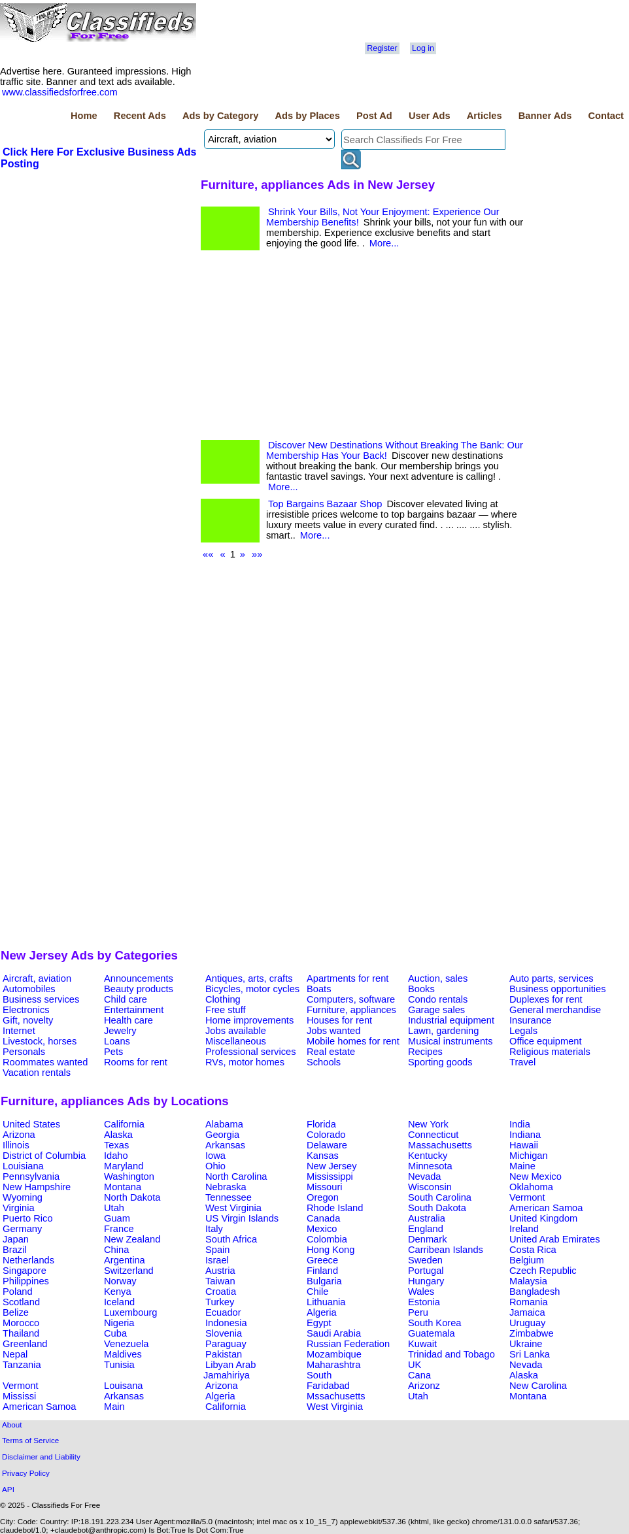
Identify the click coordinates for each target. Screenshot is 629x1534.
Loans (117, 1041)
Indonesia (226, 1323)
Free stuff (225, 1010)
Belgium (526, 1260)
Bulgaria (324, 1281)
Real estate (331, 1051)
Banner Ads (545, 115)
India (519, 1124)
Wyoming (22, 1197)
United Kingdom (543, 1218)
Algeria (322, 1312)
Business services (41, 999)
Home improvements (249, 1020)
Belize (16, 1312)
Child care (125, 999)
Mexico (322, 1229)
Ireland (524, 1229)
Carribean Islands (445, 1249)
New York (428, 1124)
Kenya (117, 1291)
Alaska (118, 1134)
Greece (322, 1260)
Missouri (325, 1187)
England (425, 1229)
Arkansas (225, 1145)
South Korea (434, 1323)
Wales (421, 1291)
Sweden (425, 1260)
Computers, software (351, 999)
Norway (120, 1281)
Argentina (124, 1260)
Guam (117, 1218)
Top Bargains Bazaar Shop (325, 504)
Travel (522, 1062)
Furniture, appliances (351, 1010)
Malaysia (528, 1281)
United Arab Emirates (554, 1239)
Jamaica (527, 1312)
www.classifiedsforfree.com (60, 92)
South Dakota (437, 1208)
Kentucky (427, 1155)
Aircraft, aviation (37, 978)
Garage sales (436, 1010)
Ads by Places (307, 115)
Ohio (215, 1166)
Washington (129, 1176)
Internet (19, 1030)
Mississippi (330, 1176)
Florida (321, 1124)
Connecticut (433, 1134)
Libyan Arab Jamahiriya (229, 1369)
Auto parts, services (551, 978)
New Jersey (332, 1166)
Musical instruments (450, 1041)
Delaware (327, 1145)
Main (114, 1406)
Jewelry (120, 1030)
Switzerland (129, 1270)
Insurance (530, 1020)
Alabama (224, 1124)
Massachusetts (440, 1145)
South (319, 1375)
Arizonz (424, 1385)
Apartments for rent (347, 978)
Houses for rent (339, 1020)
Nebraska (225, 1187)
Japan (16, 1239)
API (8, 1489)
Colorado (326, 1134)
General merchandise (555, 1010)
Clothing (223, 999)
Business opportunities (557, 989)
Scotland (21, 1302)
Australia (426, 1218)
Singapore (24, 1270)
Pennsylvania (31, 1176)
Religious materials (549, 1051)
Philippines (26, 1281)
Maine (522, 1166)
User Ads (429, 115)
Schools (324, 1062)
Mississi (19, 1396)
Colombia (327, 1239)
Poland (18, 1291)
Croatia (220, 1291)
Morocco (21, 1323)
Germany (22, 1229)
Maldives (123, 1354)
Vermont (527, 1197)
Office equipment (545, 1041)
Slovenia (223, 1333)
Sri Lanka (529, 1354)
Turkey (219, 1302)
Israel (217, 1260)
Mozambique (334, 1354)
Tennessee (228, 1197)
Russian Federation (348, 1344)
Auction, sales (438, 978)
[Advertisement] (99, 268)
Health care (128, 1020)
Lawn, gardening (443, 1030)
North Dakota (132, 1197)
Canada (323, 1218)
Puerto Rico (28, 1218)
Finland (322, 1270)
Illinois (16, 1145)
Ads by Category (220, 115)
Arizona (19, 1134)
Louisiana (23, 1166)
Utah (114, 1208)
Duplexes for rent (546, 999)
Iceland (119, 1302)
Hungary (426, 1281)
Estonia (424, 1302)
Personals (24, 1051)
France (119, 1229)
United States (31, 1124)
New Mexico (535, 1176)
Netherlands (28, 1260)
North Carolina (236, 1176)
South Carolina (439, 1197)
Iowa (215, 1155)
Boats (319, 989)
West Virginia (233, 1208)
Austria (220, 1270)
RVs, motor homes (244, 1062)
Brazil (15, 1249)
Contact (606, 115)
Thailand (21, 1333)
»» (257, 554)
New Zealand (132, 1239)
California (124, 1124)
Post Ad (374, 115)
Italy (214, 1229)
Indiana (525, 1134)
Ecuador (223, 1312)
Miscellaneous (235, 1041)
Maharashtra (333, 1364)
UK (414, 1364)
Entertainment (133, 1010)
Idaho (116, 1155)
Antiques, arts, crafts (249, 978)
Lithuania (326, 1302)
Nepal (15, 1354)
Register (382, 48)
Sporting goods (440, 1062)
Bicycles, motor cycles (252, 989)
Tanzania (22, 1364)
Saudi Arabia (334, 1333)
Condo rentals (438, 999)
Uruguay (527, 1323)
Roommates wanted (45, 1062)
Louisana (123, 1385)
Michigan (528, 1155)
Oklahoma (531, 1187)
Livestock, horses (39, 1041)
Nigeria (119, 1323)
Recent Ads (140, 115)
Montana (122, 1187)
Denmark (427, 1239)
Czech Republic (543, 1270)
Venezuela (126, 1344)
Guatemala (431, 1333)
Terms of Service (30, 1440)
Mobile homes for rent (353, 1041)
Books (421, 989)
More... (384, 243)
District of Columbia (44, 1155)
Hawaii (523, 1145)
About (12, 1424)
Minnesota (430, 1166)
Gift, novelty (28, 1020)
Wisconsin (430, 1187)
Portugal (426, 1270)
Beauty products (138, 989)
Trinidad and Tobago (451, 1354)
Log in (423, 48)
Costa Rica (532, 1249)
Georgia (222, 1134)
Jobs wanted (333, 1030)
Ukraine (526, 1344)
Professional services (250, 1051)
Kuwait (422, 1344)
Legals (523, 1030)
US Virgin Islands (242, 1218)
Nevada (424, 1176)
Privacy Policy (26, 1473)
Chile (317, 1291)
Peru (418, 1312)
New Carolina (538, 1385)
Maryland (123, 1166)
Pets (113, 1051)
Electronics (26, 1010)
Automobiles (29, 989)
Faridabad (328, 1385)
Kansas (323, 1155)
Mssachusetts (336, 1396)
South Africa (231, 1239)
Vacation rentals (37, 1072)
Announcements (138, 978)
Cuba (115, 1333)
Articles (484, 115)
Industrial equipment (451, 1020)
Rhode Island (335, 1208)
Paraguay (225, 1344)
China (116, 1249)
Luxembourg (130, 1312)
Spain (217, 1249)
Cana (419, 1375)
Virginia (19, 1208)
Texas (116, 1145)
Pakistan (223, 1354)
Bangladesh (534, 1291)
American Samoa (546, 1208)
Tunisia (119, 1364)
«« (208, 554)
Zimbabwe (531, 1333)
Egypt (319, 1323)
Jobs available (235, 1030)
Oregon (323, 1197)
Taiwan (220, 1281)
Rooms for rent (135, 1062)
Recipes (425, 1051)
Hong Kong (330, 1249)
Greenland (25, 1344)
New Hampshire (37, 1187)
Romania (528, 1302)
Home (84, 115)
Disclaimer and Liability (41, 1456)
